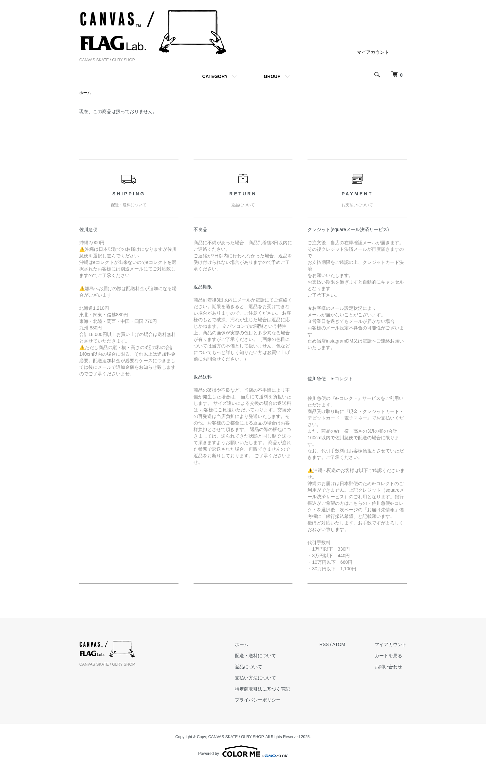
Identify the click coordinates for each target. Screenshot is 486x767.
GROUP (272, 76)
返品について (248, 666)
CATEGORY (215, 76)
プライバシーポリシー (258, 699)
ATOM (338, 644)
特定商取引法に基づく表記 (262, 689)
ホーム (85, 92)
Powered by (243, 751)
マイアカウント (373, 52)
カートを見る (388, 655)
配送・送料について (255, 655)
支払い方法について (255, 677)
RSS (324, 644)
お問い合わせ (388, 666)
